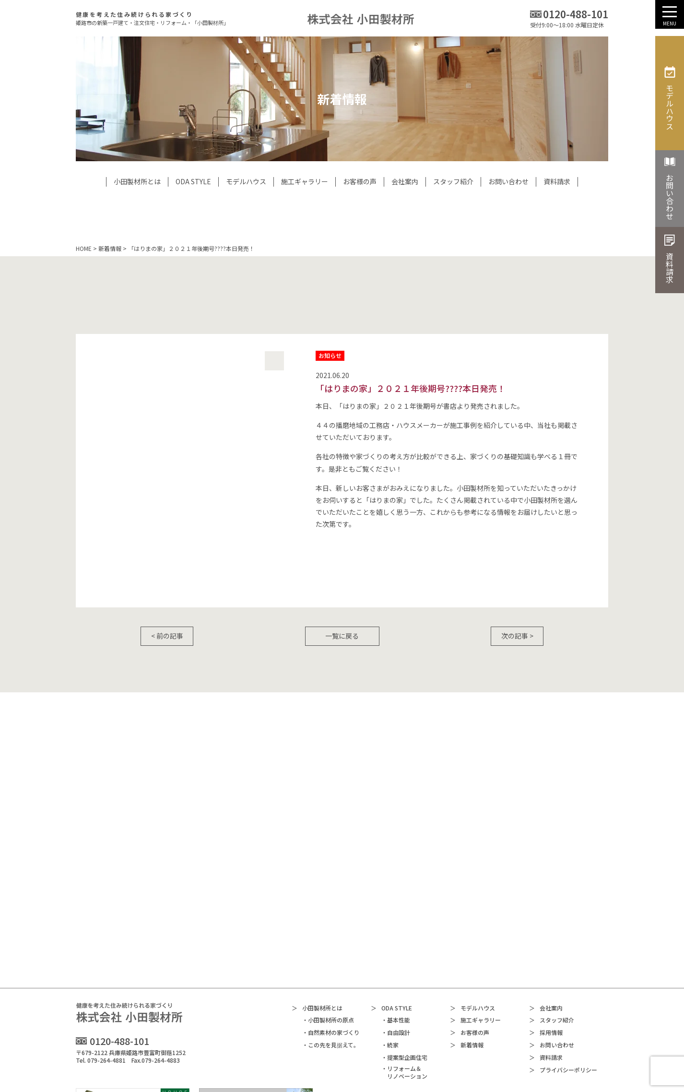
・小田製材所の (328, 956)
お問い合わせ (551, 981)
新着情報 (109, 248)
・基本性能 (395, 956)
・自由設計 (395, 968)
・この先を (330, 981)
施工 (475, 956)
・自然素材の (331, 968)
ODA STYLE (391, 943)
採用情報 (546, 968)
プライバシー (563, 1005)
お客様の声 (469, 968)
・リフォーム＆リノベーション (404, 1008)
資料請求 (546, 993)
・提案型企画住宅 (404, 993)
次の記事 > (517, 636)
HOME (84, 248)
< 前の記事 (167, 636)
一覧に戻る (342, 636)
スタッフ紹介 (551, 956)
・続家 (390, 981)
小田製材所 (317, 943)
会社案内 (546, 943)
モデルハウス (472, 943)
